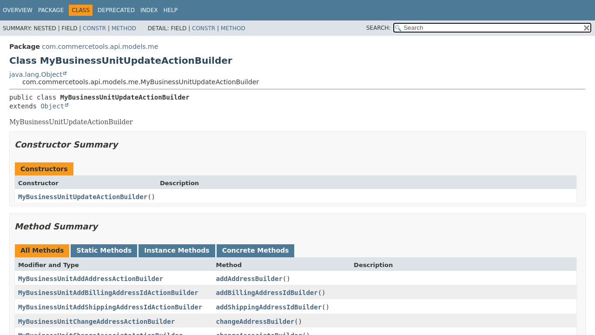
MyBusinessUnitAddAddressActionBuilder (90, 278)
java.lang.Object (35, 74)
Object (52, 106)
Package (51, 10)
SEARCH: (378, 28)
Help (170, 10)
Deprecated (116, 10)
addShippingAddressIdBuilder (269, 307)
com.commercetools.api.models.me (100, 46)
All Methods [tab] (42, 250)
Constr (94, 28)
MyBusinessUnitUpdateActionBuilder (82, 197)
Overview (18, 10)
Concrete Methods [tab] (255, 250)
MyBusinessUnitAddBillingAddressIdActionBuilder (108, 292)
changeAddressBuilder (255, 321)
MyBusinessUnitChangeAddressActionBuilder (96, 321)
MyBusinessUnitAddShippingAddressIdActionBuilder (110, 307)
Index (149, 10)
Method (124, 28)
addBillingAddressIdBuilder (267, 292)
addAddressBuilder (249, 278)
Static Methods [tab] (104, 250)
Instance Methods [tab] (176, 250)
